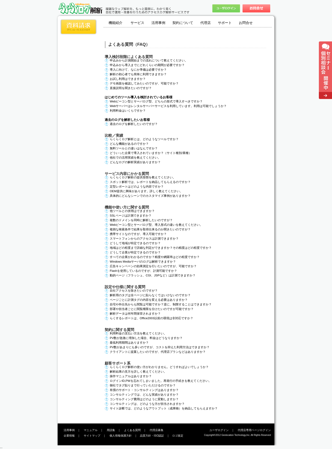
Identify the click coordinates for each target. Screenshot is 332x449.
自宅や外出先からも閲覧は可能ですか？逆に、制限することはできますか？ (161, 304)
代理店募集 (156, 430)
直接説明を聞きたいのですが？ (131, 88)
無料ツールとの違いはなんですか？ (134, 148)
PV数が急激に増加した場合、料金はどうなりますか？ (146, 338)
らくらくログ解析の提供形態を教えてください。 (143, 177)
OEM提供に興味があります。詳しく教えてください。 (146, 191)
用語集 (111, 430)
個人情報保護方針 (121, 435)
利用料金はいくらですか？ (128, 110)
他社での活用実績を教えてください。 (135, 157)
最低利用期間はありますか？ (129, 342)
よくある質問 (132, 430)
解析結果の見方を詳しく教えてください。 (138, 371)
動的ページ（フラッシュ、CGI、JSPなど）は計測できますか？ (153, 275)
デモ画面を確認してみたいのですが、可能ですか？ (144, 83)
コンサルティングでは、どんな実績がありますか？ (144, 394)
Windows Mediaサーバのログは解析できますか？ (143, 261)
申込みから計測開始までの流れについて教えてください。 (149, 60)
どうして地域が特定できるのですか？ (135, 243)
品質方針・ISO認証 (152, 435)
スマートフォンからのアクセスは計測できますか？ (144, 238)
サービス (137, 23)
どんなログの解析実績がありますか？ (135, 162)
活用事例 (158, 23)
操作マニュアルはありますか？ (131, 376)
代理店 (205, 23)
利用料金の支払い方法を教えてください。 (138, 333)
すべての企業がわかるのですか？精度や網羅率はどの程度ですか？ (155, 257)
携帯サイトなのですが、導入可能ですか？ (138, 234)
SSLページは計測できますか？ (130, 215)
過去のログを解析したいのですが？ (134, 124)
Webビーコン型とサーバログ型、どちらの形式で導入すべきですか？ (156, 101)
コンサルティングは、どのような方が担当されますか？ (147, 404)
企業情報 (69, 435)
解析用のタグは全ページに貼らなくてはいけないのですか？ (150, 295)
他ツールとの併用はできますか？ (132, 211)
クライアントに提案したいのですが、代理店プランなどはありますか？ (158, 351)
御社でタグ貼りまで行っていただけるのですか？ (143, 385)
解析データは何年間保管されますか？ (135, 313)
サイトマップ (92, 435)
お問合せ (246, 23)
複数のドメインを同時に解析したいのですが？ (141, 220)
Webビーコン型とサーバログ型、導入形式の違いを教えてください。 (156, 224)
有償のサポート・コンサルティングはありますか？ (144, 390)
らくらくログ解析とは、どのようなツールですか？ (144, 139)
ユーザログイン (219, 430)
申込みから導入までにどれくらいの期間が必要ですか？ (147, 65)
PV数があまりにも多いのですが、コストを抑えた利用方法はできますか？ (160, 347)
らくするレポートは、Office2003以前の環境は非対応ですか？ (151, 318)
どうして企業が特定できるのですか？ (135, 252)
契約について (182, 23)
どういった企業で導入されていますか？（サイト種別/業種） (151, 153)
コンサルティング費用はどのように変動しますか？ (144, 399)
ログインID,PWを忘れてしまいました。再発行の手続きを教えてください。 (160, 380)
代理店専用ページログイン (254, 430)
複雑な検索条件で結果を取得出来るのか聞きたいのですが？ (150, 229)
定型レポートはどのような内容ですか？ (137, 186)
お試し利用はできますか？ (128, 79)
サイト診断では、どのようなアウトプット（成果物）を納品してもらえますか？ (164, 408)
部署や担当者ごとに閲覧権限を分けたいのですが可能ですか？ (152, 309)
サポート (225, 23)
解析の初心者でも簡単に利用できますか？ (138, 74)
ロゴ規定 (177, 435)
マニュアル (91, 430)
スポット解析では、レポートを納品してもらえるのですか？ (150, 182)
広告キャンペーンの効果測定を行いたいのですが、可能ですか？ (153, 266)
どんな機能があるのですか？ (129, 143)
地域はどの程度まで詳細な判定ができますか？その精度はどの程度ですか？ (161, 247)
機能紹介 (115, 23)
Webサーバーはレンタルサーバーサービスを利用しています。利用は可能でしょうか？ (168, 106)
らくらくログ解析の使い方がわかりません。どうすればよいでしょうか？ (159, 367)
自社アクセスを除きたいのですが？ (134, 290)
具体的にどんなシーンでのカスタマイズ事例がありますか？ (150, 195)
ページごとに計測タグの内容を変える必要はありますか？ (149, 299)
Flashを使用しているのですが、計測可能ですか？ (143, 270)
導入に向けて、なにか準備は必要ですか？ (138, 69)
